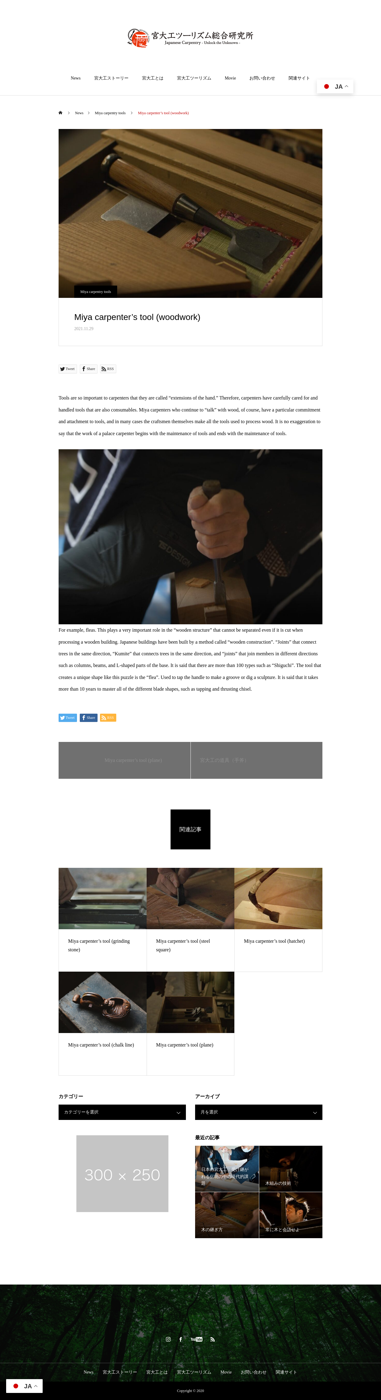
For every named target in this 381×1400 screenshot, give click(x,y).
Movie (230, 78)
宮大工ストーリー (111, 78)
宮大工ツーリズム (194, 78)
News (76, 78)
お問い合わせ (262, 78)
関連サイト (299, 78)
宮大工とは (153, 78)
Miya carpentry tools (95, 292)
